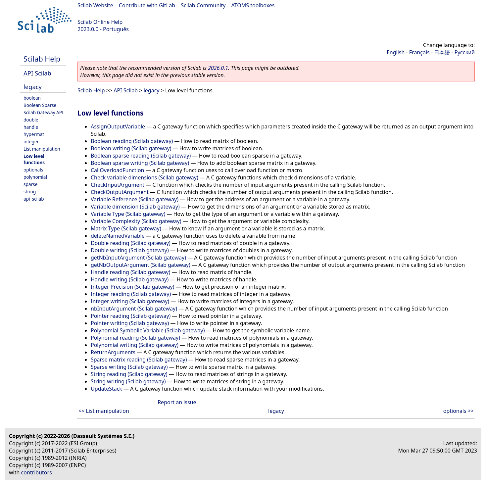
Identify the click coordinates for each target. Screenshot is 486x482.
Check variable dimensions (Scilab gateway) (144, 177)
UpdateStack (106, 388)
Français (419, 52)
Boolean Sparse (40, 105)
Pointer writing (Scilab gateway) (130, 323)
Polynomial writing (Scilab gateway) (134, 345)
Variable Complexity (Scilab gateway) (136, 221)
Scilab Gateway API (44, 112)
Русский (465, 52)
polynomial (35, 177)
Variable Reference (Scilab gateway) (134, 199)
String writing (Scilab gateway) (128, 381)
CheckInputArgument (117, 184)
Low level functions (34, 159)
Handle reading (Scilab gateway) (130, 272)
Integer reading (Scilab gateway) (131, 294)
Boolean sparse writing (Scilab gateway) (140, 163)
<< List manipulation (103, 410)
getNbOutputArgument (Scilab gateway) (140, 264)
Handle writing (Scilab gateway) (130, 279)
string (30, 191)
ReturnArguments (113, 352)
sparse (30, 184)
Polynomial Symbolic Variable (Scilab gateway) (148, 330)
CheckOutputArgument (120, 192)
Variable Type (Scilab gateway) (128, 213)
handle (31, 127)
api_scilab (34, 199)
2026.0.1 (218, 68)
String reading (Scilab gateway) (129, 374)
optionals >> (458, 410)
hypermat (34, 134)
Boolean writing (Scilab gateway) (131, 148)
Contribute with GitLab (147, 5)
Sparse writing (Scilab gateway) (129, 366)
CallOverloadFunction (117, 170)
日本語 (442, 52)
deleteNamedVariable (118, 235)
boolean (32, 98)
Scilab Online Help (99, 21)
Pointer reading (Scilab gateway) (130, 315)
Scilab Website (95, 5)
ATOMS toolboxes (253, 5)
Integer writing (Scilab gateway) (130, 301)
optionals (33, 170)
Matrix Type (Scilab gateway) (126, 228)
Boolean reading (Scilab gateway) (132, 141)
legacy (33, 86)
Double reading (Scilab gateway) (130, 243)
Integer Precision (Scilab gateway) (132, 286)
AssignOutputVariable (118, 126)
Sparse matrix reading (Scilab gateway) (139, 359)
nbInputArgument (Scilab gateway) (134, 308)
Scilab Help (42, 59)
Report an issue (177, 402)
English (396, 52)
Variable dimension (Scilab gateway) (135, 206)
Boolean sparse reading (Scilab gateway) (141, 155)
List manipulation (42, 149)
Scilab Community (203, 5)
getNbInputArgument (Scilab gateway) (138, 257)
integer (31, 141)
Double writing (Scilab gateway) (130, 250)
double (31, 120)
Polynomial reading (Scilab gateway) (135, 337)
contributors (36, 472)
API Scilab (37, 73)
